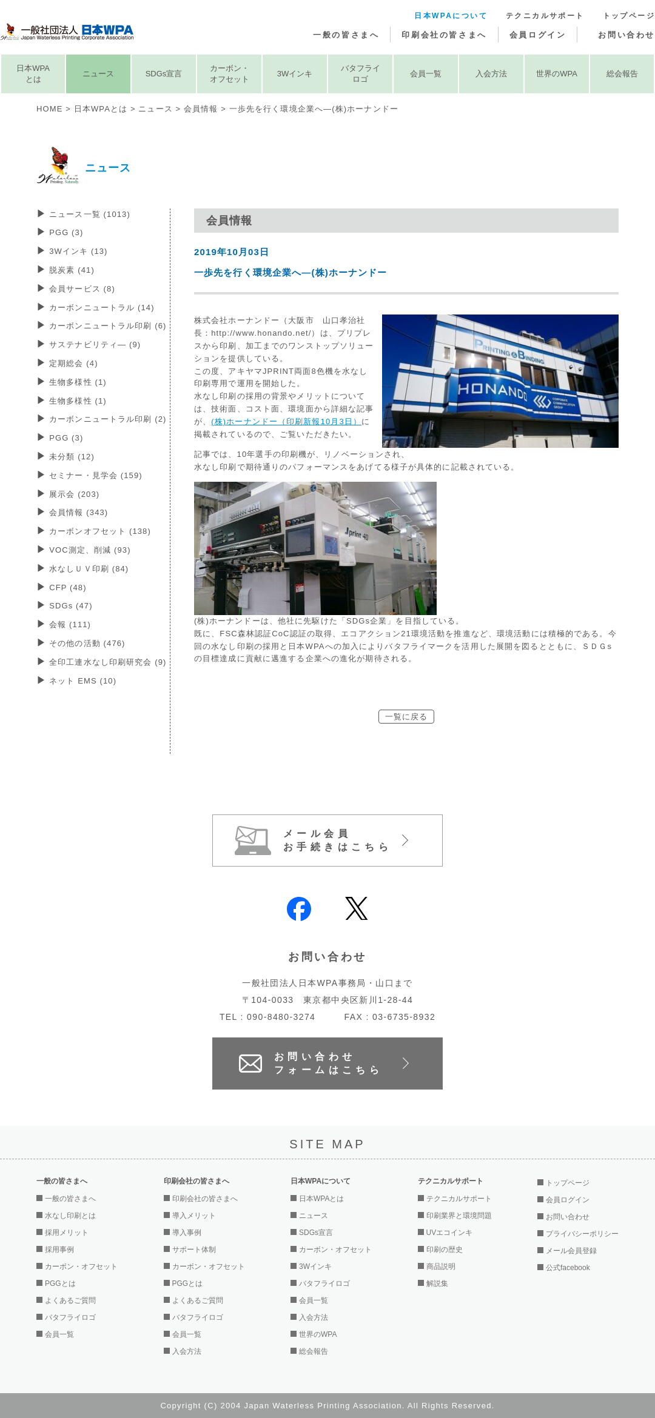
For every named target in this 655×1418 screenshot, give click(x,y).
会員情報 (201, 108)
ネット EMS (82, 680)
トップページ (629, 16)
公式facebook (568, 1267)
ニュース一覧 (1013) (89, 214)
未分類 (72, 456)
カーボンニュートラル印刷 (107, 325)
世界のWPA (556, 73)
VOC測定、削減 (89, 549)
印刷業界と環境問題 (459, 1215)
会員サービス (82, 288)
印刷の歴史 (444, 1249)
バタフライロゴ (360, 74)
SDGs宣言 (164, 73)
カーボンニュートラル (102, 307)
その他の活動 (87, 643)
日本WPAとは (33, 74)
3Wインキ (295, 73)
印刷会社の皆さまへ (443, 34)
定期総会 (73, 363)
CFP (67, 587)
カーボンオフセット (100, 531)
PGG (66, 232)
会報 (70, 624)
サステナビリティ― (95, 344)
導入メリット (194, 1215)
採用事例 (59, 1249)
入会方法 (491, 73)
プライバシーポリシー (582, 1234)
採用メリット (67, 1232)
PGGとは (60, 1283)
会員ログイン (537, 34)
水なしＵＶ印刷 (89, 568)
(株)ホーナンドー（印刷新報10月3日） (286, 421)
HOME (49, 108)
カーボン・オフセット (229, 74)
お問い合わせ (626, 34)
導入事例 (186, 1232)
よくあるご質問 (70, 1300)
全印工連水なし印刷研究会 (107, 662)
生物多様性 (78, 382)
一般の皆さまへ (346, 34)
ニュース (98, 73)
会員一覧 (426, 73)
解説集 (437, 1283)
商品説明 (440, 1266)
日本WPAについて (451, 16)
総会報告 (622, 73)
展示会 (74, 494)
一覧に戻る (406, 716)
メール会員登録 (571, 1251)
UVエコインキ (449, 1232)
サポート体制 (194, 1249)
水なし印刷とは (70, 1215)
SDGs (71, 605)
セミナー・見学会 (96, 475)
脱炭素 (72, 270)
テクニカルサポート (545, 16)
